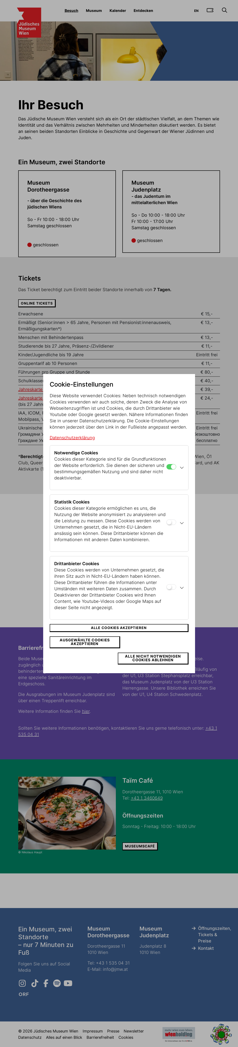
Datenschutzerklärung (72, 445)
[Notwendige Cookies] (171, 475)
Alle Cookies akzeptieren (119, 636)
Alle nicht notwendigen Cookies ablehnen (154, 650)
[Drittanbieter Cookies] (171, 595)
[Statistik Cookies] (171, 530)
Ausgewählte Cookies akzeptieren (83, 650)
